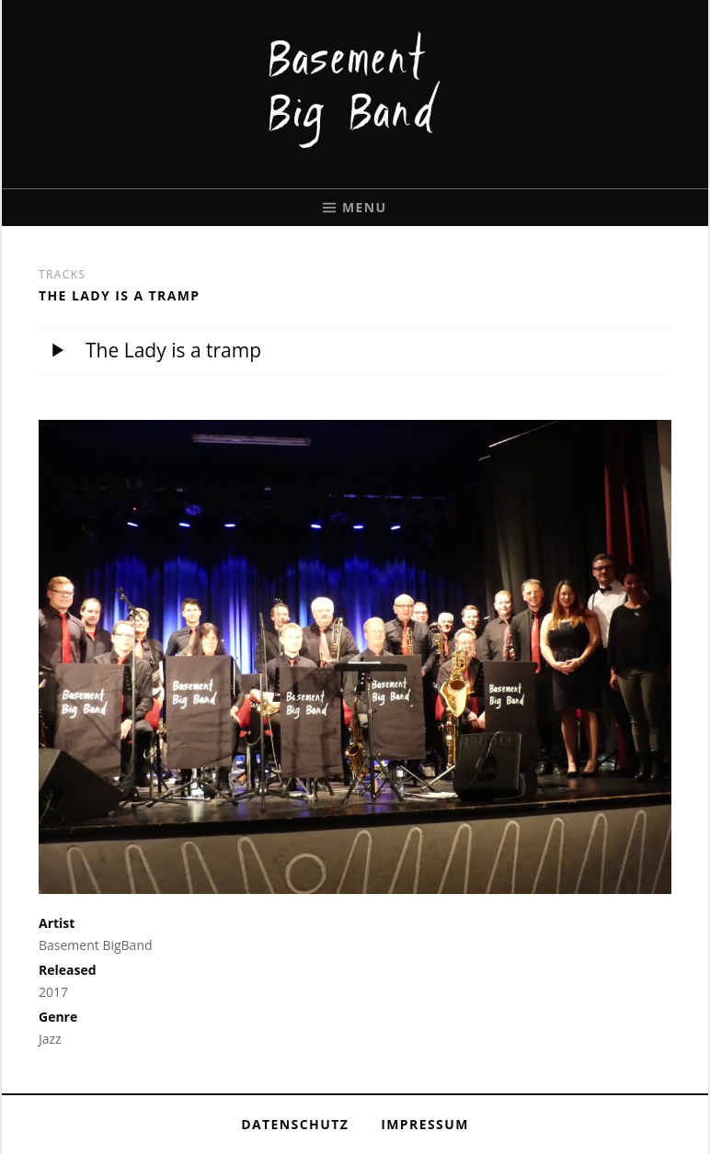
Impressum (425, 1124)
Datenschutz (295, 1124)
